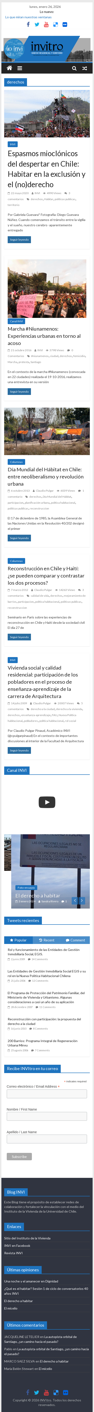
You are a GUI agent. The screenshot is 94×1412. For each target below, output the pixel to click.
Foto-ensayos (38, 887)
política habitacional (63, 502)
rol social (70, 721)
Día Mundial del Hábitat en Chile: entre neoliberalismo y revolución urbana (46, 476)
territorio (13, 205)
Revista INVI (13, 1253)
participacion (16, 502)
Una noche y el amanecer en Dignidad (31, 1281)
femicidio (79, 356)
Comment (75, 940)
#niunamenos (40, 356)
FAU (54, 715)
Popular (18, 940)
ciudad (54, 356)
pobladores (31, 721)
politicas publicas (65, 199)
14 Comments (40, 959)
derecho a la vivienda (69, 709)
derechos (37, 199)
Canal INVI (16, 321)
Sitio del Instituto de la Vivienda (27, 1238)
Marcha (12, 362)
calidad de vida (40, 595)
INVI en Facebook (17, 1246)
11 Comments (47, 1007)
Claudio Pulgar (45, 490)
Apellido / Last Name (22, 1132)
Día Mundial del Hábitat (57, 496)
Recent (46, 940)
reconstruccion (39, 508)
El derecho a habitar (49, 895)
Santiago (35, 362)
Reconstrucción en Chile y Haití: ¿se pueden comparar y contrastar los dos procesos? (46, 575)
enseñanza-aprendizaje (35, 715)
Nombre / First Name (22, 1109)
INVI (12, 144)
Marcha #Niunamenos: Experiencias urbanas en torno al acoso (44, 336)
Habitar (48, 199)
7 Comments (42, 1050)
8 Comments (40, 1028)
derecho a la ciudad (43, 709)
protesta (24, 362)
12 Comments (40, 980)
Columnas (16, 462)
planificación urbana (37, 502)
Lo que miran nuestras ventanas (28, 17)
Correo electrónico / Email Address (33, 1086)
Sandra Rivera (62, 901)
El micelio (10, 1308)
